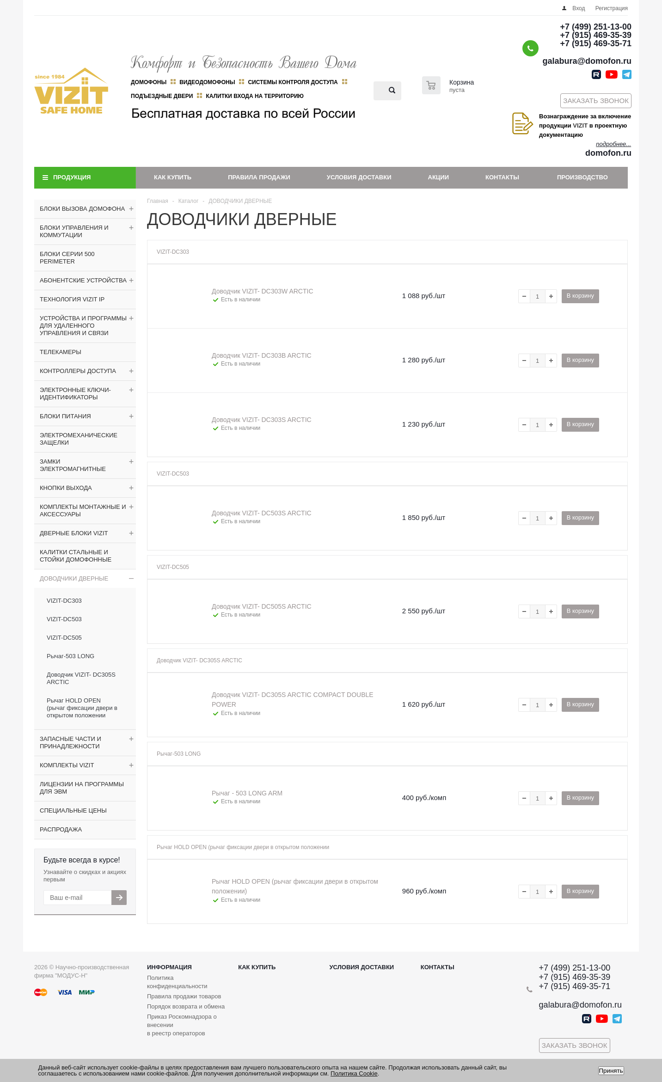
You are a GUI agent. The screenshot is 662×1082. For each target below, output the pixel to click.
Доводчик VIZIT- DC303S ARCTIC (262, 419)
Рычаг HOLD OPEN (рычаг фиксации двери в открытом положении (82, 708)
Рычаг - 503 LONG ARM (247, 793)
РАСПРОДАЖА (61, 829)
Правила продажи (259, 177)
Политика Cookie (354, 1073)
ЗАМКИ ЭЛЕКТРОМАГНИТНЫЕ (73, 465)
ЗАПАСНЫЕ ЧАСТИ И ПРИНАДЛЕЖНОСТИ (70, 742)
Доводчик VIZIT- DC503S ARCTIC (262, 513)
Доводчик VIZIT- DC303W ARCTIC (262, 291)
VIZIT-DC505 (64, 637)
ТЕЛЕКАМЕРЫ (60, 351)
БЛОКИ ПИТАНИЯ (65, 416)
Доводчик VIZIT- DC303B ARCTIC (262, 355)
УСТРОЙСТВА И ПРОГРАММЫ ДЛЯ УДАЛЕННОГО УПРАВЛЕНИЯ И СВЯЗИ (83, 325)
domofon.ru (608, 153)
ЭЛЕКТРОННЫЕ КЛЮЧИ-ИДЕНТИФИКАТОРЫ (75, 393)
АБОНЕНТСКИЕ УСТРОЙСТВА (83, 280)
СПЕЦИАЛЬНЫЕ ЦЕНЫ (73, 810)
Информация (169, 967)
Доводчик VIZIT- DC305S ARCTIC (81, 678)
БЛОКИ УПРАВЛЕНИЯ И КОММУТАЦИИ (74, 231)
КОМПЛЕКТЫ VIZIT (67, 765)
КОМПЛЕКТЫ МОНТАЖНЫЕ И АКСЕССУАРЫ (83, 510)
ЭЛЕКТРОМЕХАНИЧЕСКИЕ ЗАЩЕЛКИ (78, 439)
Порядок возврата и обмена (186, 1006)
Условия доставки (359, 177)
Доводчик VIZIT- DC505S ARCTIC (262, 606)
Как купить (172, 177)
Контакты (502, 177)
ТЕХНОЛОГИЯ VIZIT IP (72, 299)
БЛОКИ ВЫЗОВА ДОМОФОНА (82, 208)
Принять (611, 1070)
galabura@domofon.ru (586, 61)
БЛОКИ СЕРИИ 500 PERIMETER (67, 258)
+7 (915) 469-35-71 (595, 43)
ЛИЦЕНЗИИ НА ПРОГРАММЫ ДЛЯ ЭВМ (82, 788)
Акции (438, 177)
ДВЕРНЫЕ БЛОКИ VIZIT (74, 533)
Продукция (72, 177)
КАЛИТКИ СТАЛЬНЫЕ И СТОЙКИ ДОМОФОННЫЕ (75, 556)
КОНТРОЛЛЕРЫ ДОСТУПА (78, 370)
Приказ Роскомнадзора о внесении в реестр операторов (182, 1025)
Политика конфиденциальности (177, 982)
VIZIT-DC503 (64, 619)
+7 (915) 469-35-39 (595, 35)
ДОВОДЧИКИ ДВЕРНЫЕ (74, 578)
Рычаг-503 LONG (70, 656)
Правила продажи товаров (184, 996)
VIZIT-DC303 (64, 600)
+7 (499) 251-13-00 (595, 27)
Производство (582, 177)
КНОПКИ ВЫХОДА (66, 487)
